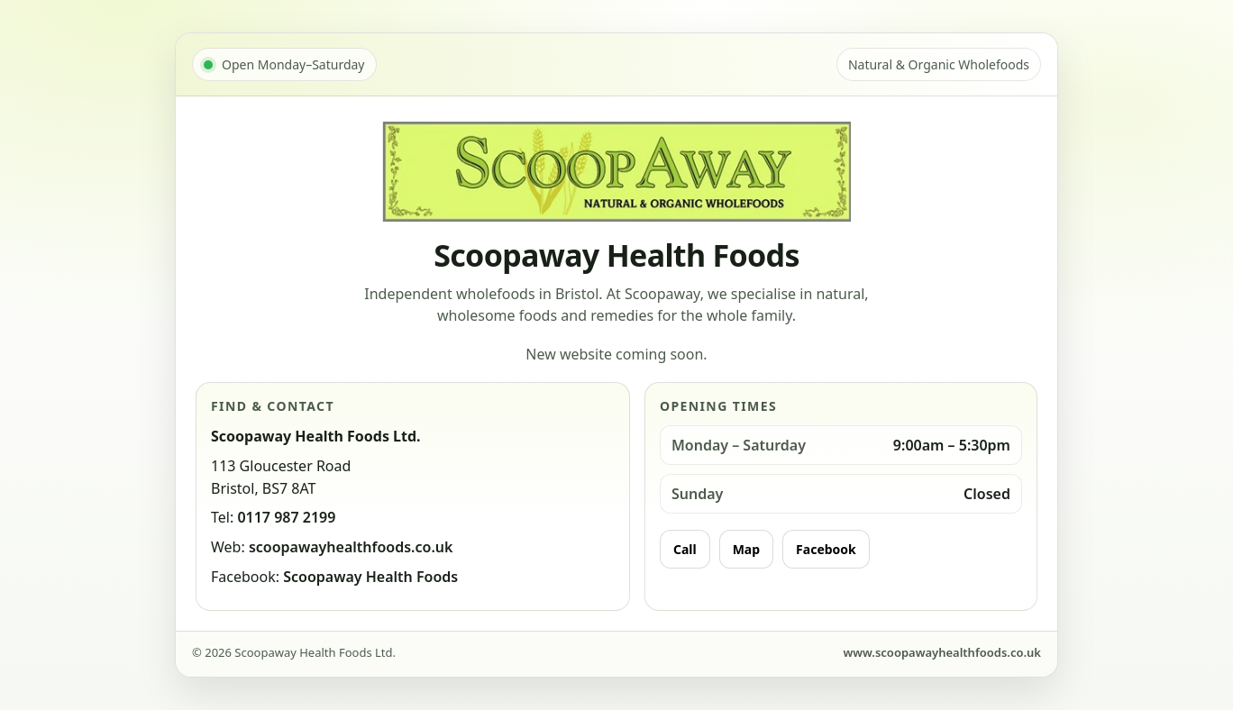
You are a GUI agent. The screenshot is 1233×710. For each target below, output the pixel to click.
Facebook (826, 549)
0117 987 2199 (286, 517)
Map (746, 549)
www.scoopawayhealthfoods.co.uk (942, 652)
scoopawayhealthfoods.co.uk (351, 547)
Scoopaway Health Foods (370, 577)
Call (685, 549)
